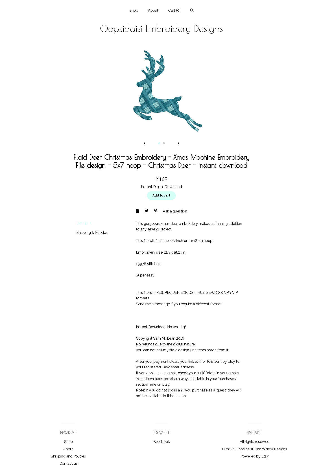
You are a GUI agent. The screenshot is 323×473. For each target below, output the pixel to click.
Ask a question (175, 211)
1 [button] (159, 143)
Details (84, 223)
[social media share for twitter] (147, 211)
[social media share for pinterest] (156, 211)
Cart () (174, 10)
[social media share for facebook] (138, 211)
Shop (133, 10)
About (153, 10)
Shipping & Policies (92, 232)
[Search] (192, 11)
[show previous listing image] (145, 143)
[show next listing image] (178, 143)
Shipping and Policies (68, 456)
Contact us (68, 463)
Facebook (161, 442)
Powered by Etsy (254, 456)
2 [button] (164, 143)
